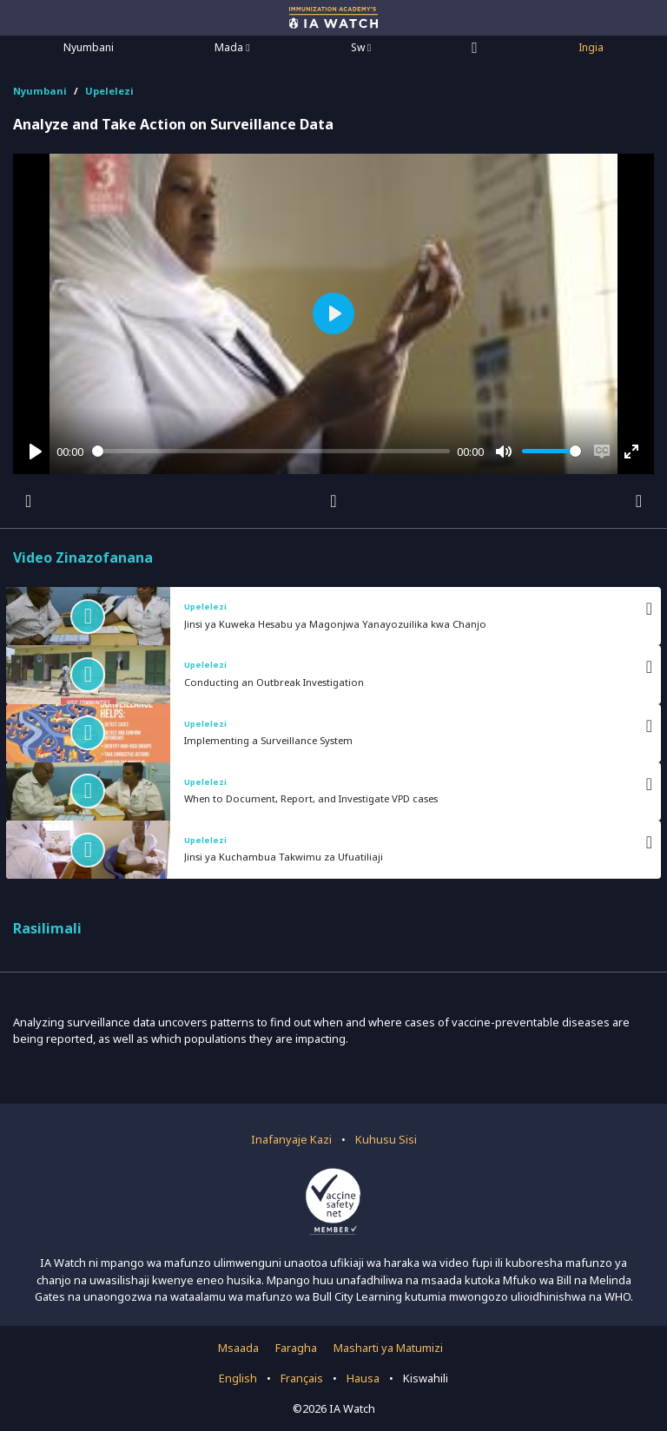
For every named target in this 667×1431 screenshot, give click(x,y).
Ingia (591, 47)
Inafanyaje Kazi (291, 1139)
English (238, 1378)
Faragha (296, 1347)
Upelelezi (109, 90)
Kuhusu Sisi (386, 1139)
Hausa (363, 1378)
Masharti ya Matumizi (388, 1347)
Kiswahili (425, 1378)
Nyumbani (88, 47)
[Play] (36, 451)
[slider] (271, 451)
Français (302, 1378)
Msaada (238, 1347)
